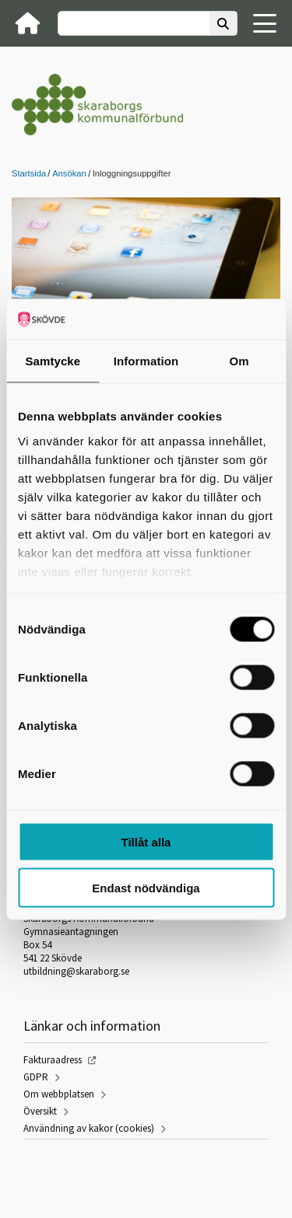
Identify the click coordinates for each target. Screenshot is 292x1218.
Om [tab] (239, 361)
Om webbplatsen (58, 1094)
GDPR (35, 1077)
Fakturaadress (52, 1059)
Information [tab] (146, 361)
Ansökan (69, 173)
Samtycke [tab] (52, 361)
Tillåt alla (146, 842)
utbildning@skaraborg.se (76, 971)
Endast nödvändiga (145, 887)
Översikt (40, 1111)
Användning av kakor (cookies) (88, 1128)
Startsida (29, 173)
